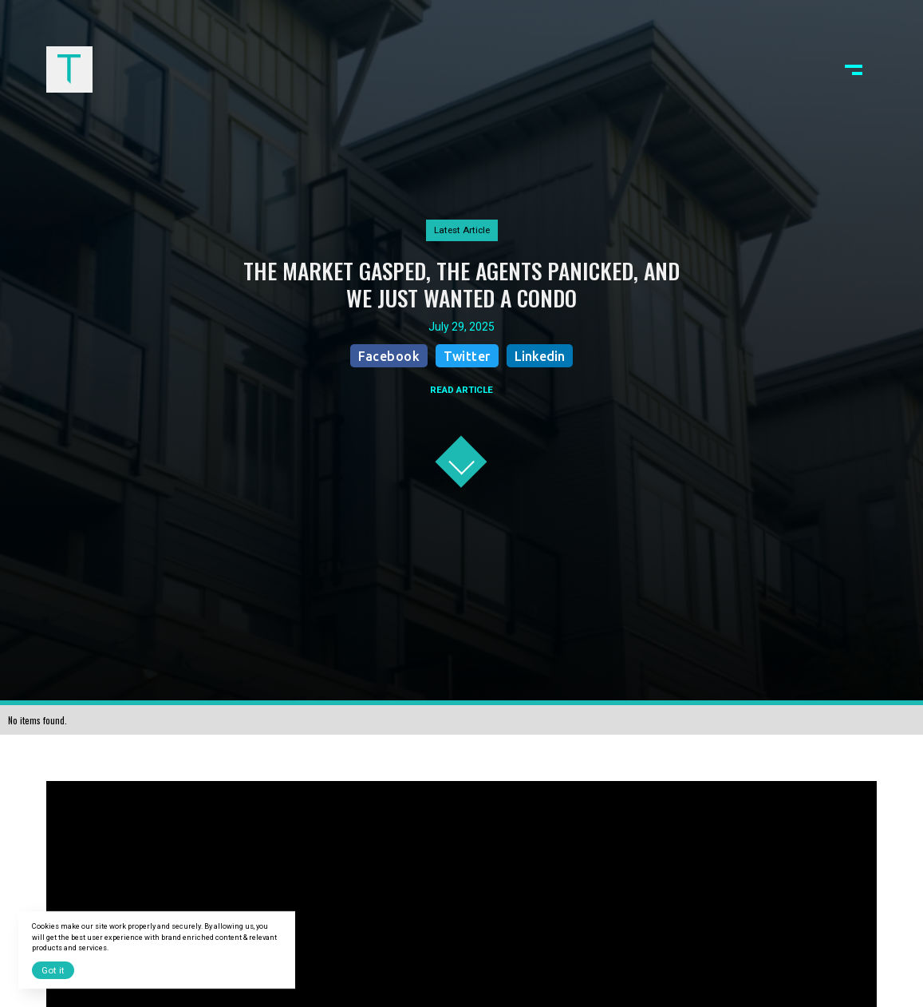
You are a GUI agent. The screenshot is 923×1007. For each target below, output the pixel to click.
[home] (69, 69)
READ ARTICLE (461, 389)
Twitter (467, 356)
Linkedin (540, 356)
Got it (53, 970)
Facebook (389, 356)
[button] (853, 69)
